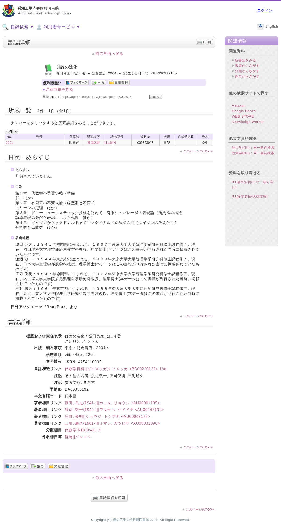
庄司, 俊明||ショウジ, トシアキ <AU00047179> (107, 416)
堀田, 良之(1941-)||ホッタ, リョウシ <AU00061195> (112, 403)
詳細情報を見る (59, 89)
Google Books (244, 111)
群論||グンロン (78, 437)
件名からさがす (247, 76)
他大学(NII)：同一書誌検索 (253, 153)
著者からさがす (247, 65)
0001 (9, 142)
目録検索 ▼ (18, 27)
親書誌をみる (245, 60)
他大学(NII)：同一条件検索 (253, 147)
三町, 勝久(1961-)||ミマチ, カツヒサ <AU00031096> (112, 423)
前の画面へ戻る (109, 54)
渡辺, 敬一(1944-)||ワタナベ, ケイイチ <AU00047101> (114, 410)
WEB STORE (243, 116)
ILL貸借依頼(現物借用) (250, 196)
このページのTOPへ (198, 151)
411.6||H (110, 142)
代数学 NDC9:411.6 (83, 430)
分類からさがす (247, 71)
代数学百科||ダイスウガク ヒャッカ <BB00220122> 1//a (116, 369)
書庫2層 (93, 142)
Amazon (238, 105)
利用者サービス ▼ (57, 27)
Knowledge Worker (248, 122)
